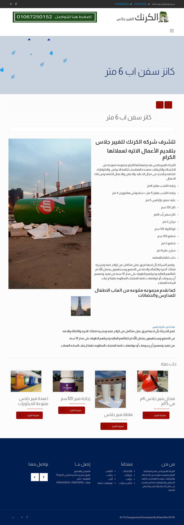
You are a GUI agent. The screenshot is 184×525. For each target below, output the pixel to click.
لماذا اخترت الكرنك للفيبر (163, 327)
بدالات (109, 475)
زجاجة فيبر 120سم (75, 398)
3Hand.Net (162, 517)
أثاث (110, 479)
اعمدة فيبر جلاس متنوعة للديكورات (33, 401)
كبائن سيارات (125, 483)
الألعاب (109, 471)
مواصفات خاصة (105, 483)
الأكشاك (127, 471)
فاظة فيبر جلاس (118, 414)
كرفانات (128, 475)
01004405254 (122, 4)
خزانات (129, 479)
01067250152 (140, 4)
